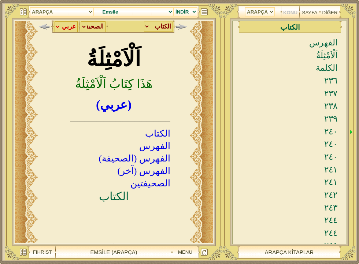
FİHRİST (42, 252)
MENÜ (185, 252)
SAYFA (310, 12)
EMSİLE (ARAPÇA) (113, 252)
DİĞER (329, 12)
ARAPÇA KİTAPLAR (289, 252)
